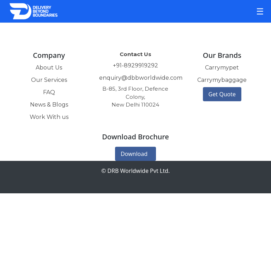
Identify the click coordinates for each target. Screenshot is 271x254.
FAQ (49, 92)
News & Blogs (49, 104)
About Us (49, 67)
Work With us (49, 117)
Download (134, 154)
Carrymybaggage (222, 80)
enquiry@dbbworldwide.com (140, 77)
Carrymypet (222, 67)
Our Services (49, 80)
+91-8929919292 (135, 65)
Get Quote (222, 94)
